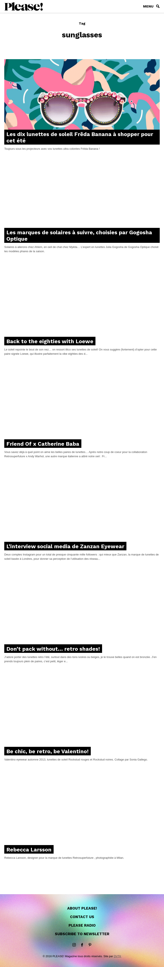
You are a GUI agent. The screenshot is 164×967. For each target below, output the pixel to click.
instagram (74, 945)
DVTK (117, 956)
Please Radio (82, 925)
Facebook (82, 945)
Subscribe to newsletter (82, 934)
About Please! (82, 908)
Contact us (82, 917)
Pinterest (90, 945)
